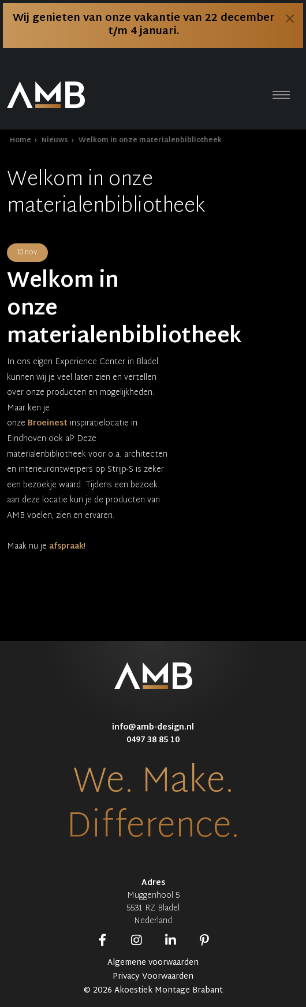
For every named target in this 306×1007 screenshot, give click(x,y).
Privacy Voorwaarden (153, 977)
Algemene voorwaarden (153, 963)
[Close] (290, 18)
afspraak (66, 546)
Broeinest (48, 423)
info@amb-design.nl (153, 727)
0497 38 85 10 (153, 740)
